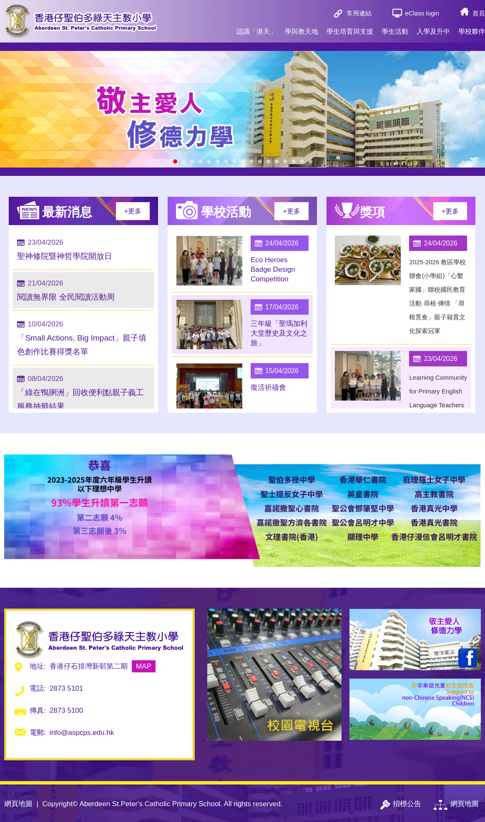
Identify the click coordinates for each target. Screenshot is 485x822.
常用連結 (359, 13)
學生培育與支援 (350, 27)
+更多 (132, 211)
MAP (143, 666)
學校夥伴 (471, 27)
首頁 (478, 13)
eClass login (422, 13)
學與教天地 (301, 27)
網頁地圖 (18, 804)
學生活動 (395, 27)
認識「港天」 (256, 27)
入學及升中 (433, 27)
